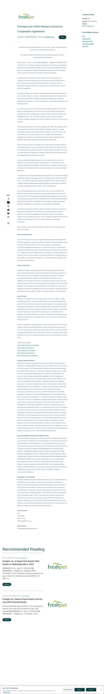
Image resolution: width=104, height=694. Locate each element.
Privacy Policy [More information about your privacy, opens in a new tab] (6, 692)
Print (83, 36)
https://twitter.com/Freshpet (25, 348)
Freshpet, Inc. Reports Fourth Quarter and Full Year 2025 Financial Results (22, 600)
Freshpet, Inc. (50, 37)
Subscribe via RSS (87, 41)
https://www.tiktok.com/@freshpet (27, 355)
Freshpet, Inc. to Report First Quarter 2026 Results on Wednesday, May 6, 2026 (20, 562)
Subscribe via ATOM (88, 44)
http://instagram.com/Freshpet (26, 350)
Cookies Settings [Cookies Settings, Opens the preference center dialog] (68, 689)
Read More (7, 584)
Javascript (85, 46)
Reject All (79, 689)
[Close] (101, 689)
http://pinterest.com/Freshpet (26, 353)
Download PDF (86, 39)
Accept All (91, 689)
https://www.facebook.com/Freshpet (28, 345)
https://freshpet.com (88, 26)
